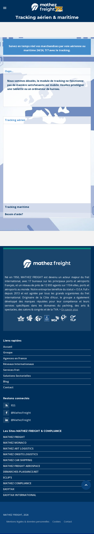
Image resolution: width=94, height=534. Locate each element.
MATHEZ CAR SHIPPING (17, 460)
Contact (8, 387)
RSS (13, 405)
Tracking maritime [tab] (17, 207)
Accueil (7, 346)
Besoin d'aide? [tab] (14, 214)
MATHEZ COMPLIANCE (17, 483)
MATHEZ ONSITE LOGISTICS (20, 454)
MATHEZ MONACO (14, 442)
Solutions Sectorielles (17, 376)
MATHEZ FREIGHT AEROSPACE (21, 466)
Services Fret (11, 370)
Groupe (8, 352)
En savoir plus (69, 309)
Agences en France (15, 358)
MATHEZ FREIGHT (14, 437)
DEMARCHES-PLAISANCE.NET (21, 471)
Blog (6, 381)
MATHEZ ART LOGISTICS (18, 448)
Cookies (56, 521)
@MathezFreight (21, 412)
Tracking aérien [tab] (15, 120)
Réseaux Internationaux (18, 364)
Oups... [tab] (9, 71)
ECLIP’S (7, 477)
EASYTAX (8, 489)
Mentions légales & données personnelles (27, 521)
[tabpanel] (47, 91)
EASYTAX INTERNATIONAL (19, 495)
